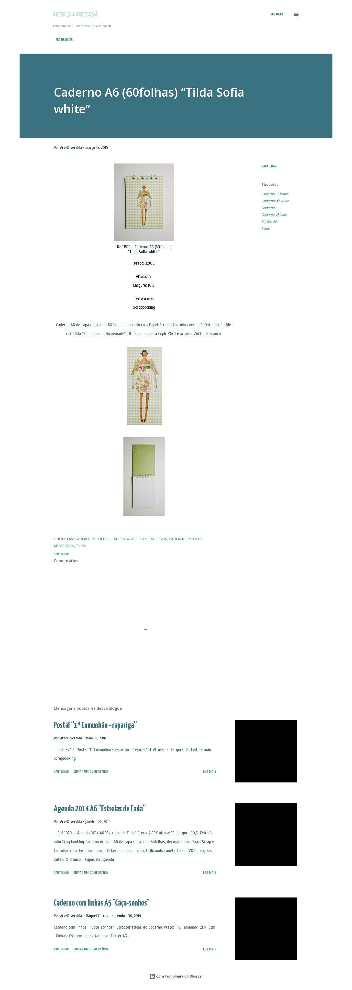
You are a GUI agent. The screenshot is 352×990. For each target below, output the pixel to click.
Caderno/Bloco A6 (275, 201)
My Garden (270, 221)
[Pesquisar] (277, 14)
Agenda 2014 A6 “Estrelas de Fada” (100, 809)
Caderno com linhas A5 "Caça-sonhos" (102, 903)
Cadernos (269, 208)
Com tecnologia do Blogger (176, 976)
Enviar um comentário (90, 771)
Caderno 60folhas (275, 194)
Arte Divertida (75, 14)
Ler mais (209, 771)
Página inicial (65, 40)
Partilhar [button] (269, 166)
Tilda (265, 228)
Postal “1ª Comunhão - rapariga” (95, 726)
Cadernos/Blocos (275, 215)
